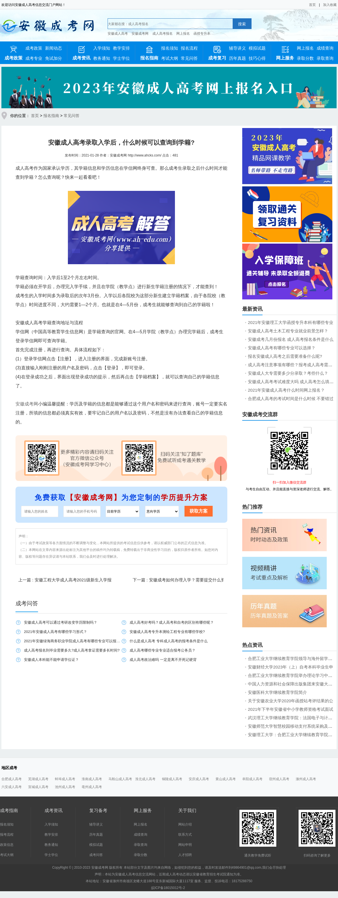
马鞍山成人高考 (120, 779)
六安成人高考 (11, 787)
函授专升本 (202, 34)
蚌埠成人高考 (65, 779)
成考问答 (96, 855)
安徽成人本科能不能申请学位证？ (51, 659)
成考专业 (33, 58)
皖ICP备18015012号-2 (168, 888)
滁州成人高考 (306, 779)
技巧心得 (257, 58)
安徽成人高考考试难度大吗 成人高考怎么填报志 (293, 381)
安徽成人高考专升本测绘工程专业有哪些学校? (167, 632)
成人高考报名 (162, 34)
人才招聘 (185, 855)
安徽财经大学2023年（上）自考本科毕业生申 (290, 667)
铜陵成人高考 (172, 779)
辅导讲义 (237, 48)
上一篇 (65, 579)
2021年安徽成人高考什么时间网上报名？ (286, 390)
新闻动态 (53, 48)
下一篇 (183, 579)
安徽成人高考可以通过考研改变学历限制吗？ (60, 622)
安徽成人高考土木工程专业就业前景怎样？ (288, 330)
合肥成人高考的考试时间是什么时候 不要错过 (290, 398)
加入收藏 (330, 5)
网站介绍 (185, 824)
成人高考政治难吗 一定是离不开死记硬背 (163, 659)
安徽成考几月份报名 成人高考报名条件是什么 (290, 339)
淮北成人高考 (145, 779)
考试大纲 (169, 58)
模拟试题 (257, 48)
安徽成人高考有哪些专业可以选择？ (281, 347)
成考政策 (33, 48)
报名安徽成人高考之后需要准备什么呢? (285, 356)
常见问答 (189, 58)
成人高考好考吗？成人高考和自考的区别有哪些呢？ (172, 622)
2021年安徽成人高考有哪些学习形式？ (55, 632)
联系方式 (185, 835)
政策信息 (7, 845)
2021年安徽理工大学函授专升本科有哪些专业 (290, 322)
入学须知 (101, 48)
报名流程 (189, 48)
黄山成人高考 (225, 779)
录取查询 (325, 58)
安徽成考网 (140, 34)
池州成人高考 (65, 787)
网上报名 (183, 34)
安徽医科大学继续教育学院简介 (277, 692)
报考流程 (7, 835)
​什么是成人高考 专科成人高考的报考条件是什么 (169, 641)
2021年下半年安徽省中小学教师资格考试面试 (290, 709)
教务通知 (101, 58)
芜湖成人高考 (38, 779)
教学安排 (121, 48)
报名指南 (51, 115)
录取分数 (305, 58)
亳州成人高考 (92, 787)
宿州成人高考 (279, 779)
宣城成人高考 (38, 787)
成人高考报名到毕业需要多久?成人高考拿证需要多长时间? (71, 650)
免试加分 (53, 58)
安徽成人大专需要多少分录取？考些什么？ (288, 373)
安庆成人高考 (199, 779)
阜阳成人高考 (252, 779)
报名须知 (169, 48)
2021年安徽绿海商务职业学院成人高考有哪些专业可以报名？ (72, 641)
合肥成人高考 (11, 779)
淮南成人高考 (92, 779)
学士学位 (121, 58)
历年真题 (237, 58)
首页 (312, 5)
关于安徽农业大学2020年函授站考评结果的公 (290, 700)
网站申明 (185, 845)
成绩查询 (325, 48)
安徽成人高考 (118, 34)
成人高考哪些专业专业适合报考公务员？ (162, 650)
